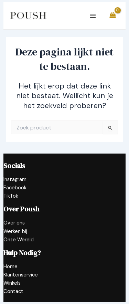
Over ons (14, 223)
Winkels (12, 283)
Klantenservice (20, 275)
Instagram (14, 179)
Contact (13, 291)
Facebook (14, 188)
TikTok (10, 196)
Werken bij (15, 231)
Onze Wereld (18, 240)
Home (10, 266)
